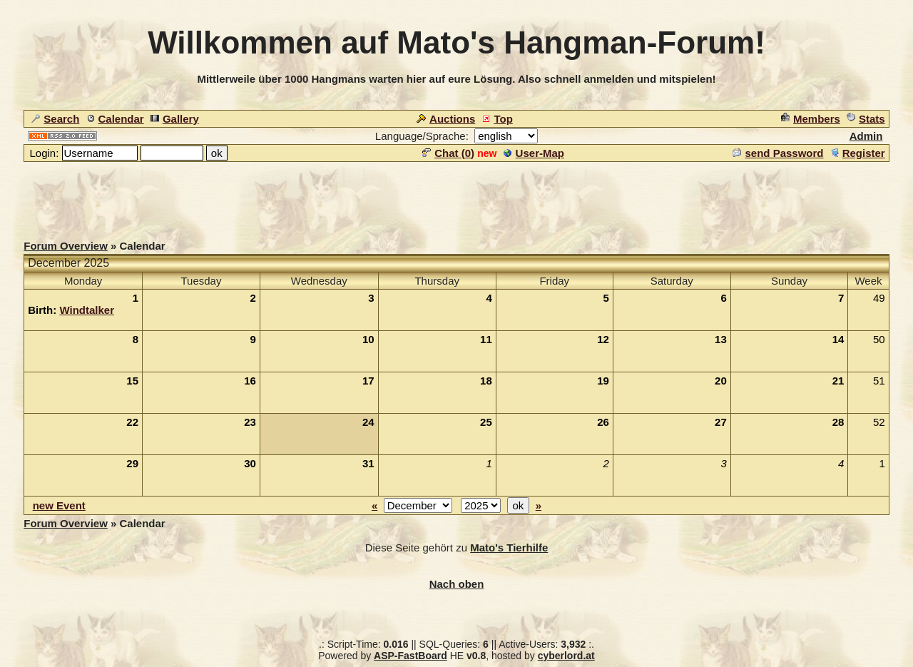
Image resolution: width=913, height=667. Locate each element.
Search (55, 119)
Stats (866, 119)
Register (857, 153)
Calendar (115, 119)
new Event (59, 505)
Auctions (446, 119)
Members (810, 119)
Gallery (175, 119)
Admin (866, 136)
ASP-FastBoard (410, 655)
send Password (778, 153)
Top (496, 119)
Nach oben (456, 584)
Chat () (448, 153)
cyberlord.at (566, 655)
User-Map (534, 153)
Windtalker (86, 310)
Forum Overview (66, 246)
